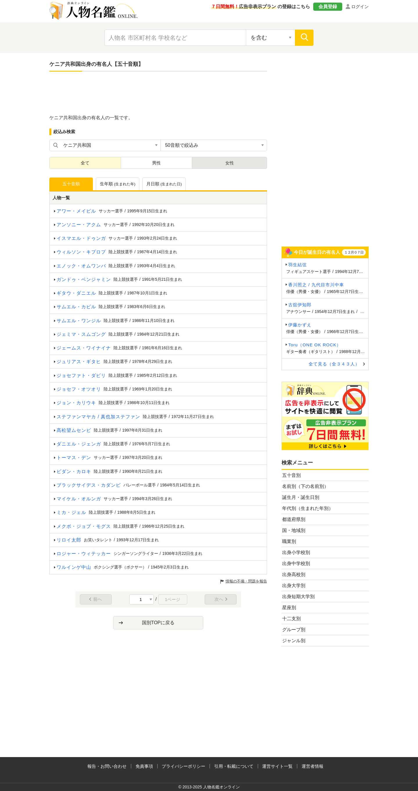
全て (85, 162)
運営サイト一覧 (277, 766)
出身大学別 (293, 585)
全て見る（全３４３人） (334, 363)
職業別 (289, 541)
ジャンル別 (293, 640)
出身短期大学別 (298, 596)
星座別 (289, 607)
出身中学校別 (296, 563)
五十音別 (291, 475)
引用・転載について (233, 766)
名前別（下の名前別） (305, 486)
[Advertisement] (158, 93)
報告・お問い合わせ (107, 766)
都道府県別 (293, 519)
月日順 (164, 184)
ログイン (360, 6)
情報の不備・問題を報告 (246, 581)
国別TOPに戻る (158, 622)
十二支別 (291, 618)
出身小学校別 (296, 552)
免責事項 (144, 766)
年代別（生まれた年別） (307, 508)
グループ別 (293, 629)
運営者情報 (312, 766)
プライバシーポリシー (183, 766)
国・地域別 (293, 530)
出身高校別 (293, 574)
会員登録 (327, 6)
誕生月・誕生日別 (300, 497)
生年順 (118, 184)
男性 (156, 162)
